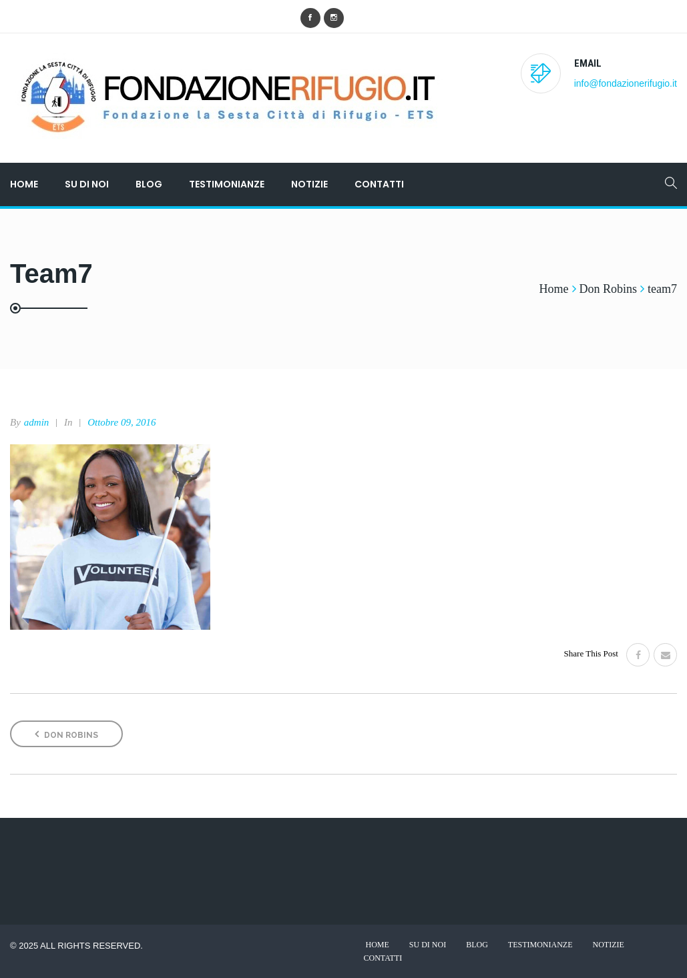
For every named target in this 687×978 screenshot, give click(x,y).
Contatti (379, 184)
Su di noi (87, 184)
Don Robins (66, 734)
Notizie (309, 184)
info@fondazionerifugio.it (625, 83)
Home (24, 184)
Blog (149, 184)
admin (36, 422)
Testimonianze (226, 184)
